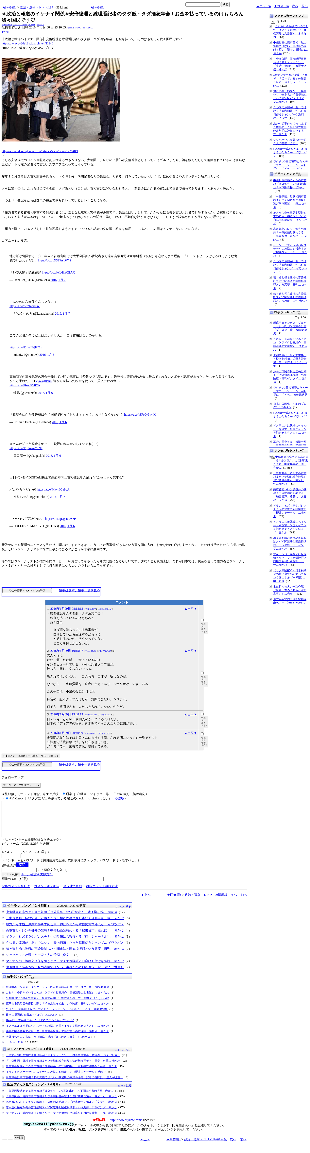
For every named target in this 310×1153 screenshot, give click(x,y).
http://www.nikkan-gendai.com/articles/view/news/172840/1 (40, 151)
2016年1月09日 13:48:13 (66, 714)
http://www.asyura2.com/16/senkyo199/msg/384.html (23, 24)
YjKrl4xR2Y (90, 609)
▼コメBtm (281, 6)
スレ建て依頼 (72, 893)
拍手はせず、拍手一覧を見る (79, 590)
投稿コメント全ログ (16, 893)
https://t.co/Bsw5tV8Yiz (24, 385)
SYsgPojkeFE (105, 715)
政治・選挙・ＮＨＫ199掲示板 (206, 902)
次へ (295, 6)
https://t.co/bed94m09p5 (24, 306)
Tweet (5, 31)
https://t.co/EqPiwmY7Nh (26, 448)
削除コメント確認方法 (102, 893)
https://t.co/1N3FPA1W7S (54, 260)
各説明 (119, 798)
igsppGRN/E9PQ (74, 28)
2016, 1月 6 (46, 354)
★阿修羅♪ (9, 7)
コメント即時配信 (46, 893)
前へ (304, 6)
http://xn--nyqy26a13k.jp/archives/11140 (27, 43)
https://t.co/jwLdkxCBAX (58, 272)
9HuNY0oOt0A (104, 651)
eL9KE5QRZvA (104, 609)
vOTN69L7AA (91, 715)
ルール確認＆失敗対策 (37, 881)
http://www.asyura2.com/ (126, 1127)
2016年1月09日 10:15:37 (66, 650)
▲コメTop (263, 6)
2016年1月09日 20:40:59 (66, 733)
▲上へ (145, 902)
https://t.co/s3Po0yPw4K (140, 414)
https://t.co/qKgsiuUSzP (60, 518)
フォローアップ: (13, 777)
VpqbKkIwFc (90, 651)
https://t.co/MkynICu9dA (53, 489)
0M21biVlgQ (90, 733)
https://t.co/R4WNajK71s (25, 347)
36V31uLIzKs (104, 733)
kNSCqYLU (88, 28)
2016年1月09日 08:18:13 (66, 608)
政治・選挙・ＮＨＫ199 (36, 7)
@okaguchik (44, 381)
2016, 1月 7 (58, 280)
